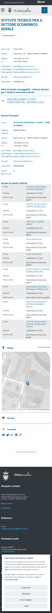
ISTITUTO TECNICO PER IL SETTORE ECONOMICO (36, 188)
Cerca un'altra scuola (26, 451)
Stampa (10, 418)
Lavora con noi (9, 35)
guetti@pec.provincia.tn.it (23, 66)
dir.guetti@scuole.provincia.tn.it (26, 69)
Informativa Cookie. (11, 579)
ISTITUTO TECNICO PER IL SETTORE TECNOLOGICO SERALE (36, 324)
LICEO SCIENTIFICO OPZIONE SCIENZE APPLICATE (38, 270)
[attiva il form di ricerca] (44, 10)
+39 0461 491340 (7, 551)
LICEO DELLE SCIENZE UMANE (35, 223)
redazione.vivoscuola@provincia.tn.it (14, 528)
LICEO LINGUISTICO (34, 239)
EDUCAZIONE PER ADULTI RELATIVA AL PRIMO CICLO (37, 288)
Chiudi (26, 606)
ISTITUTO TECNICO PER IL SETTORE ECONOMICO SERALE (36, 304)
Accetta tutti (26, 587)
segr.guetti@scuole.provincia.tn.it (26, 72)
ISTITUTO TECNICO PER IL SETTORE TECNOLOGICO (36, 205)
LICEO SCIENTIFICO (34, 254)
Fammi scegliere (26, 600)
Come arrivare (43, 347)
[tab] (26, 100)
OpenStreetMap (37, 409)
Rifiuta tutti (26, 594)
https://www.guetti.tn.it (22, 76)
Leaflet (29, 409)
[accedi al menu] (2, 10)
